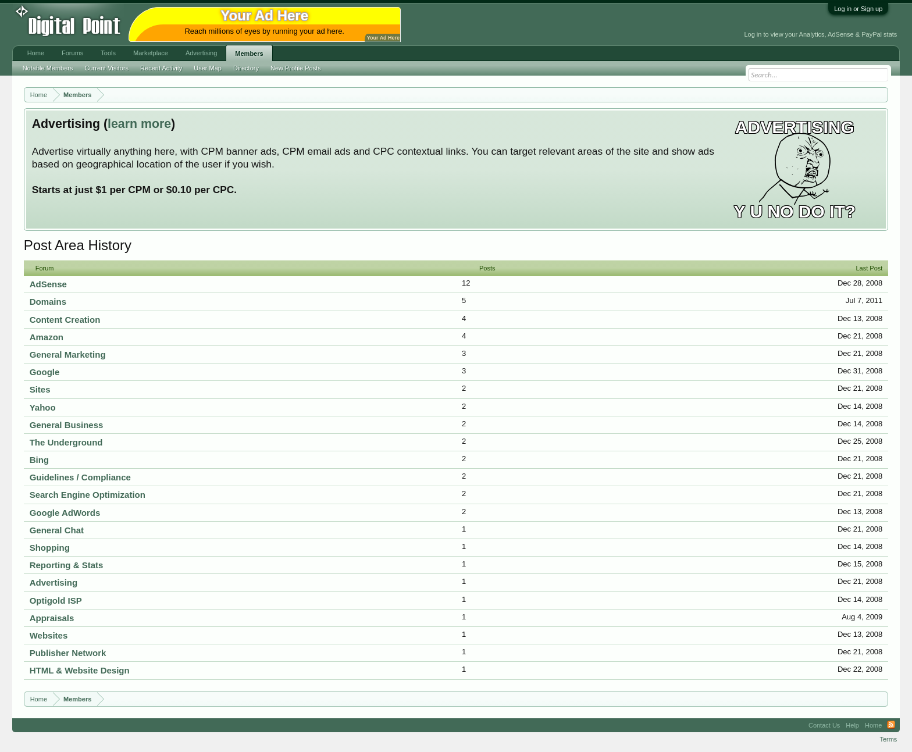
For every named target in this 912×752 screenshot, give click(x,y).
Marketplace (150, 52)
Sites (40, 389)
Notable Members (48, 68)
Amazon (46, 337)
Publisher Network (68, 653)
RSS (891, 725)
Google (45, 372)
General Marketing (68, 354)
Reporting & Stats (67, 565)
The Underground (66, 442)
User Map (208, 68)
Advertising (54, 582)
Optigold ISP (56, 600)
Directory (246, 68)
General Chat (57, 530)
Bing (39, 460)
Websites (49, 635)
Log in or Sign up (858, 8)
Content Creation (65, 320)
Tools (108, 52)
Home (35, 52)
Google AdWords (65, 513)
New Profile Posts (295, 68)
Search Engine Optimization (87, 495)
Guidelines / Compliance (80, 477)
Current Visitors (107, 68)
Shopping (50, 548)
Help (852, 725)
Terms (888, 739)
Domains (48, 301)
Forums (72, 52)
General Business (67, 425)
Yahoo (43, 407)
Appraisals (52, 618)
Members (249, 53)
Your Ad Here (383, 38)
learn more (139, 124)
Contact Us (824, 725)
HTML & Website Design (80, 670)
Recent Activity (161, 68)
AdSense (48, 284)
